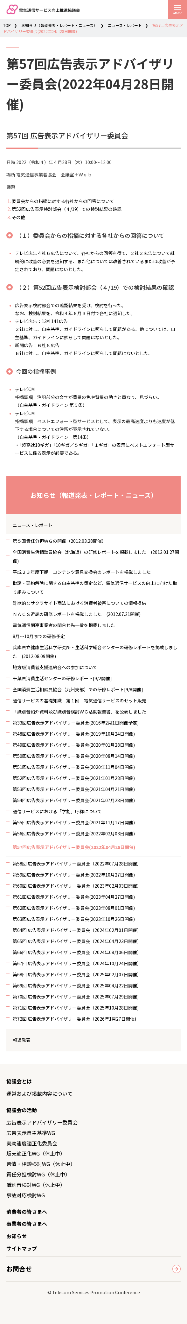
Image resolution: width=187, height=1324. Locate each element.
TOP (7, 25)
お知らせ (16, 1236)
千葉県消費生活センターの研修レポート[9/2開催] (62, 678)
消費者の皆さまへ (26, 1211)
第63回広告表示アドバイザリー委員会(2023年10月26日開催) (74, 919)
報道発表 (22, 1040)
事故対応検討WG (25, 1195)
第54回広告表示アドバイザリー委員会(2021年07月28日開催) (74, 800)
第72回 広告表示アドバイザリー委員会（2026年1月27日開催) (74, 1019)
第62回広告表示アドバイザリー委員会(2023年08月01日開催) (74, 908)
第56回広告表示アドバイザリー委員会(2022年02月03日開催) (74, 833)
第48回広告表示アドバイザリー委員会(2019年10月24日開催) (74, 734)
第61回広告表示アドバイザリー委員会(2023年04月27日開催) (74, 897)
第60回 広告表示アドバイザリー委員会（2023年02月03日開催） (77, 886)
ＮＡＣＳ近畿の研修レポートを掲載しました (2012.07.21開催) (77, 614)
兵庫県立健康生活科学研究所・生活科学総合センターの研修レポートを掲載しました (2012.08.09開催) (95, 651)
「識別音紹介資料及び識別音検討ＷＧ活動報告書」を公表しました (79, 711)
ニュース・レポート (125, 25)
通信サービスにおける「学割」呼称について (57, 811)
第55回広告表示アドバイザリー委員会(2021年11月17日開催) (74, 822)
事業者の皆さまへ (26, 1223)
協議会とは (19, 1081)
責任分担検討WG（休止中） (38, 1174)
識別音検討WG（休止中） (35, 1184)
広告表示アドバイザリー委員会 (42, 1122)
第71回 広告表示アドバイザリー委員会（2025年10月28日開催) (76, 1007)
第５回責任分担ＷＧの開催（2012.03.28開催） (59, 541)
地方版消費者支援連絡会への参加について (55, 667)
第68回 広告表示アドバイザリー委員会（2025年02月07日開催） (77, 974)
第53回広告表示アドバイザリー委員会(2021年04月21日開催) (74, 789)
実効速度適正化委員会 (31, 1143)
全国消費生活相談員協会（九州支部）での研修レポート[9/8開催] (78, 689)
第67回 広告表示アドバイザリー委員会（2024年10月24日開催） (77, 963)
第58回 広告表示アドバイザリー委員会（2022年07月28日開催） (77, 863)
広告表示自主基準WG (30, 1133)
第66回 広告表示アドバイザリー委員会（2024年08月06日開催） (77, 952)
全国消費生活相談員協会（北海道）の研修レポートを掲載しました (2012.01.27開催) (96, 556)
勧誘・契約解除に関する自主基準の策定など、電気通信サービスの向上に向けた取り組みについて (95, 587)
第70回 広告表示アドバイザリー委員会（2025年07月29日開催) (76, 996)
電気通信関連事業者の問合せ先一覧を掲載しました (64, 625)
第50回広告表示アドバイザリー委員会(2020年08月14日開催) (74, 756)
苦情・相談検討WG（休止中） (40, 1164)
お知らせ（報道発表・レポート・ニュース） (59, 25)
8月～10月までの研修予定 (39, 636)
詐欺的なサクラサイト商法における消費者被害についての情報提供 (79, 603)
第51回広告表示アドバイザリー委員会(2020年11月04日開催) (74, 767)
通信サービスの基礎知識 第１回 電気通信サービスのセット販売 (79, 700)
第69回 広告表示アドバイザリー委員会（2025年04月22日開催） (77, 985)
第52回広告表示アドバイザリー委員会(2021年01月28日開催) (74, 778)
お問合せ (19, 1268)
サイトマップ (21, 1248)
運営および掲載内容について (39, 1093)
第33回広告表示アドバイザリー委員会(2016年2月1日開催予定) (76, 722)
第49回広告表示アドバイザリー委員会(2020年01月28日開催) (74, 745)
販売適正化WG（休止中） (35, 1153)
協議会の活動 (21, 1110)
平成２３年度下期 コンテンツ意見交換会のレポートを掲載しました (82, 572)
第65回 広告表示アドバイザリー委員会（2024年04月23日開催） (77, 941)
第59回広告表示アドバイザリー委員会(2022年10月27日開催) (74, 874)
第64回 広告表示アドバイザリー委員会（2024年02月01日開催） (77, 930)
